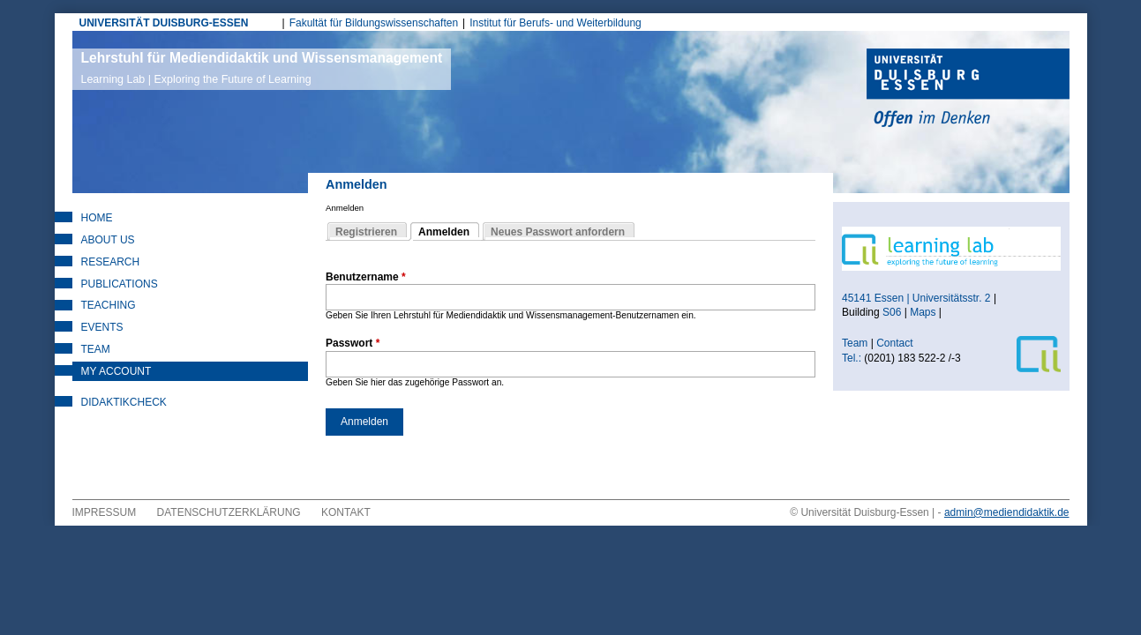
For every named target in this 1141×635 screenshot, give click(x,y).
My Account (116, 371)
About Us (108, 240)
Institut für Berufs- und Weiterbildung (555, 23)
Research (110, 262)
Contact (896, 343)
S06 (891, 312)
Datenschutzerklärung (229, 512)
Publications (119, 284)
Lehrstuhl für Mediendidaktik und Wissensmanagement (262, 68)
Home (97, 218)
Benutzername (366, 277)
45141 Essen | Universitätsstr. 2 (916, 298)
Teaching (108, 305)
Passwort (352, 343)
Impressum (104, 512)
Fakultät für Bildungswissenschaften (373, 23)
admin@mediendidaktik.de (1007, 512)
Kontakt (346, 512)
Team (95, 349)
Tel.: (851, 358)
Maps (922, 312)
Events (102, 327)
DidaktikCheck (124, 402)
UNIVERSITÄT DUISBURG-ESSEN (164, 23)
